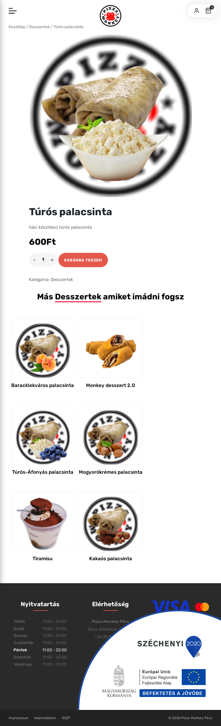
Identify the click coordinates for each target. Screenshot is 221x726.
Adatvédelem (45, 718)
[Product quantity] (43, 259)
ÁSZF (66, 718)
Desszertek (62, 279)
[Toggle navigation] (13, 11)
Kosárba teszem (83, 260)
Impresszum (18, 718)
